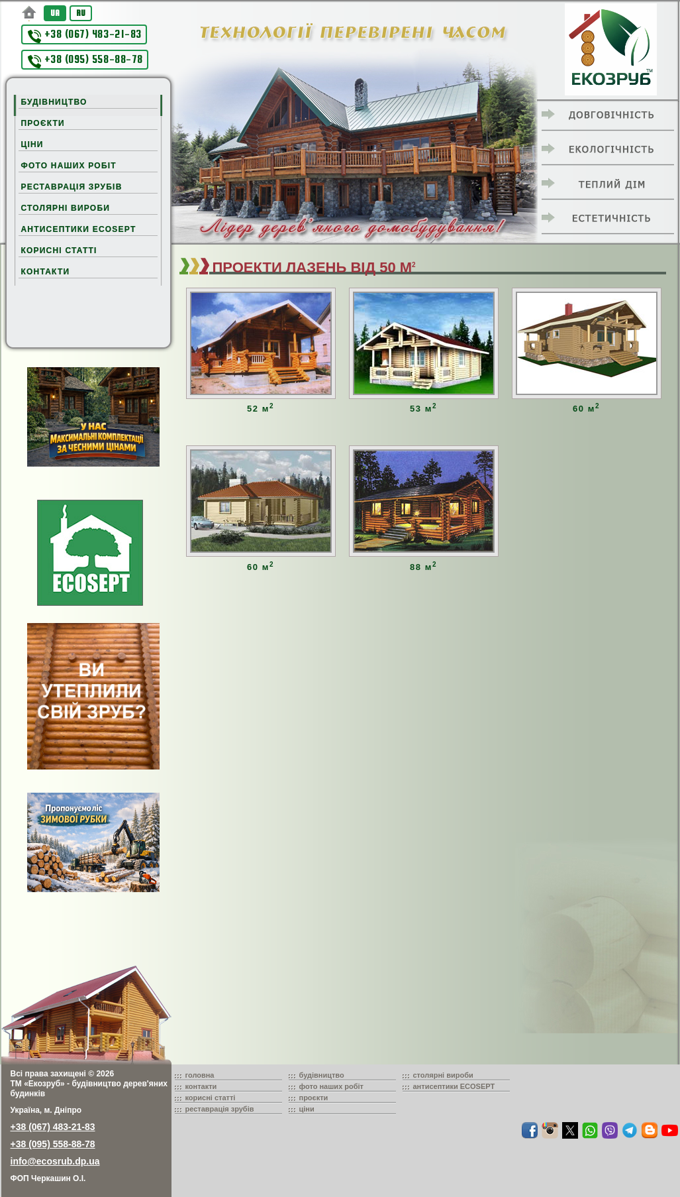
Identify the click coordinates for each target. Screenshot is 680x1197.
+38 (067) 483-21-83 (85, 35)
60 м (586, 409)
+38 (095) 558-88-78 (85, 60)
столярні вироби (443, 1075)
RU (80, 13)
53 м (423, 409)
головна (200, 1075)
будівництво (321, 1075)
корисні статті (210, 1098)
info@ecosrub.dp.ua (55, 1161)
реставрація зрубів (219, 1109)
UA (55, 13)
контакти (201, 1086)
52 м (260, 409)
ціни (307, 1109)
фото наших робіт (331, 1086)
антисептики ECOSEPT (454, 1086)
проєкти (313, 1098)
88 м (423, 567)
